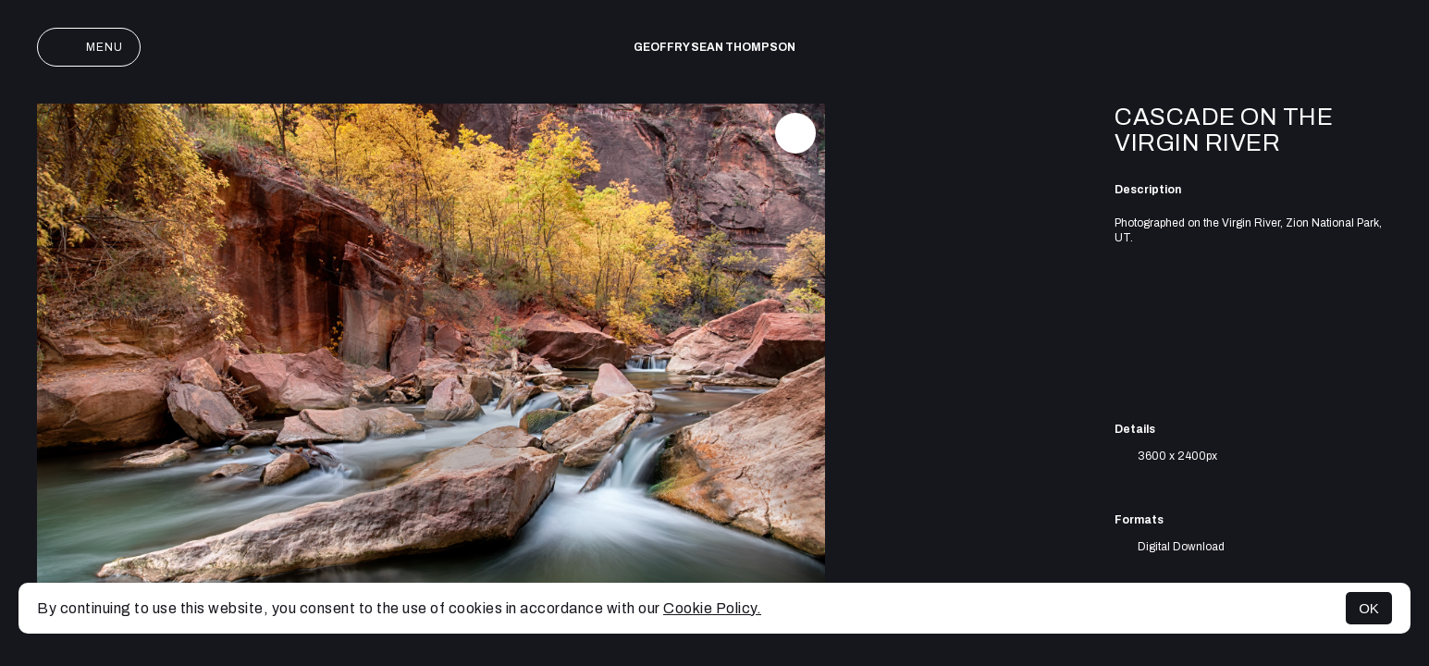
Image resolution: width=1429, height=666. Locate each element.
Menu (89, 47)
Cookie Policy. (712, 608)
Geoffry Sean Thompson (714, 47)
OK (1369, 608)
